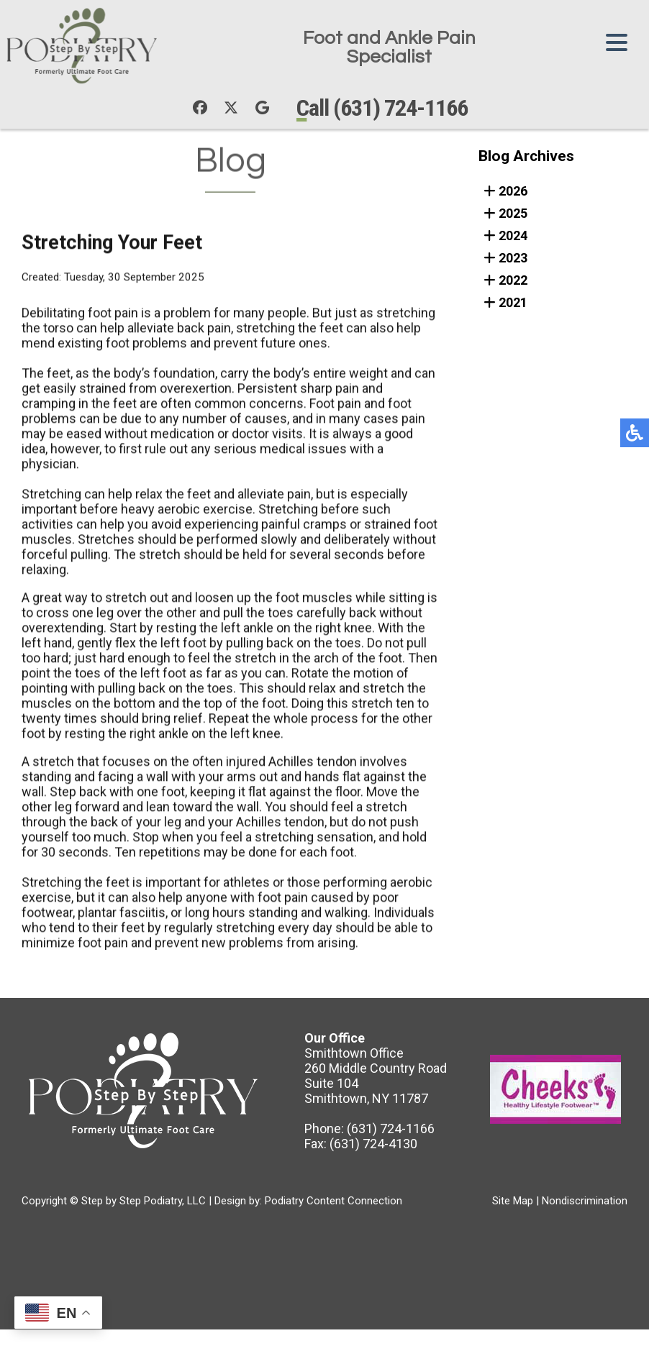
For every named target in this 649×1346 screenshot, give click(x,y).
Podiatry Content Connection (333, 1202)
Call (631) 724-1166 (386, 108)
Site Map (512, 1202)
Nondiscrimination (584, 1202)
